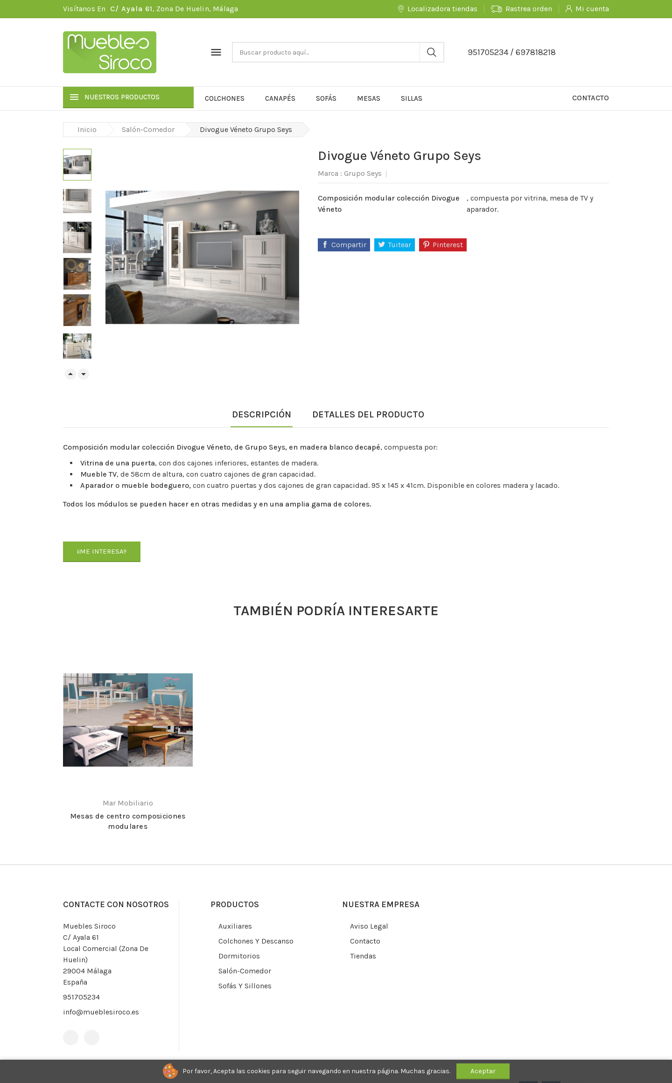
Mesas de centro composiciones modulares (128, 821)
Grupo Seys (363, 173)
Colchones (225, 98)
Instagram (91, 1037)
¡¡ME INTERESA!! (101, 551)
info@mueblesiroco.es (101, 1011)
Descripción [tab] (261, 414)
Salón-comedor (244, 970)
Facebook (70, 1037)
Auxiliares (234, 926)
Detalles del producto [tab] (368, 414)
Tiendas (362, 955)
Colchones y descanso (255, 941)
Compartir (348, 244)
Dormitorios (238, 955)
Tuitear (399, 244)
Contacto (590, 97)
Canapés (280, 98)
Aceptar (483, 1071)
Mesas (368, 98)
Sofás (326, 98)
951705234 (488, 52)
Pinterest (448, 244)
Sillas (411, 98)
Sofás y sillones (244, 985)
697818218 (536, 52)
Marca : (330, 173)
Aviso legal (368, 926)
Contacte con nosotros (116, 904)
